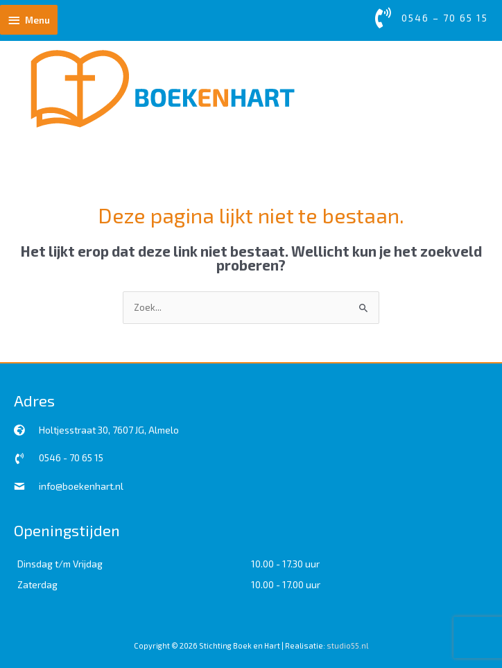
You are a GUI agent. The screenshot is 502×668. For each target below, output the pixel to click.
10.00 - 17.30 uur (285, 563)
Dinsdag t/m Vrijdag (60, 563)
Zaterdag (37, 584)
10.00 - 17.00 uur (285, 584)
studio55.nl (347, 645)
